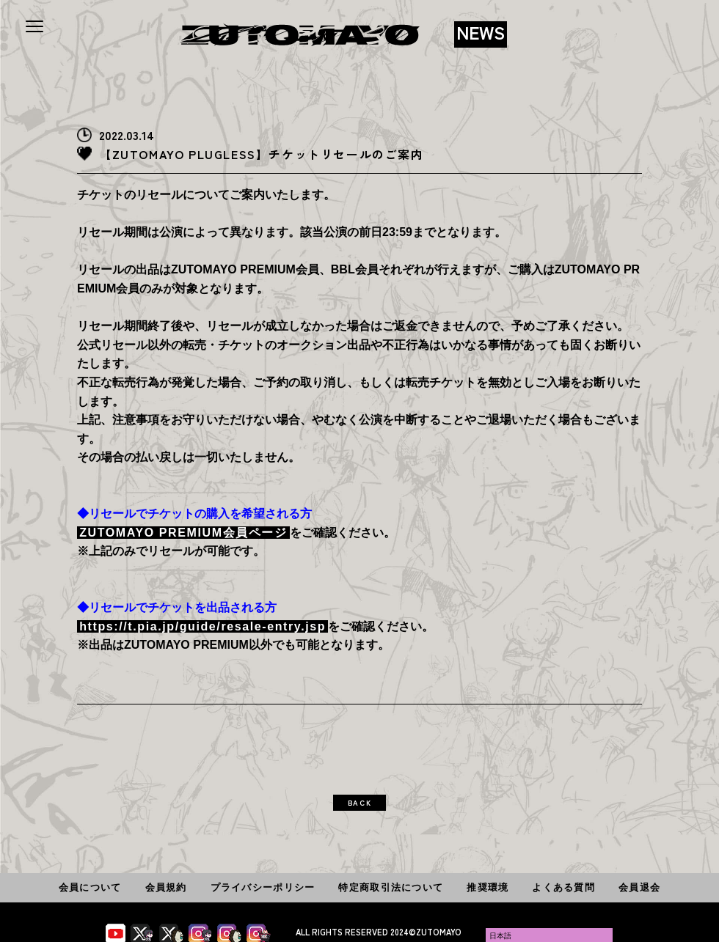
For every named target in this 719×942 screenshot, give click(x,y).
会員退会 (639, 887)
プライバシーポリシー (263, 887)
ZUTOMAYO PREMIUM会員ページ (183, 532)
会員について (90, 887)
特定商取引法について (390, 887)
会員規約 (166, 887)
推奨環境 (487, 887)
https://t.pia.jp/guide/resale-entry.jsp (202, 626)
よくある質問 (563, 887)
